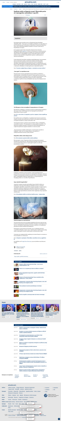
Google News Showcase (26, 241)
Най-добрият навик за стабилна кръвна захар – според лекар (30, 194)
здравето (24, 51)
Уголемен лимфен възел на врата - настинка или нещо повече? (30, 68)
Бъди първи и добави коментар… (21, 256)
